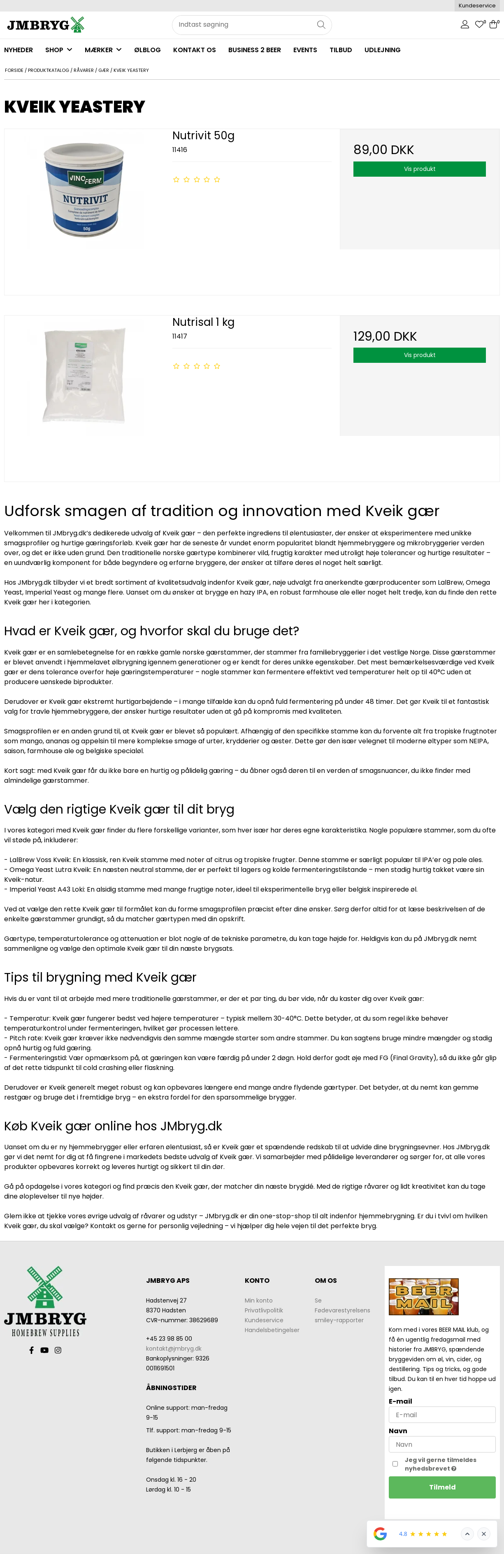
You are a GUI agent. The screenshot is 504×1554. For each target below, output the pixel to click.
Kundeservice (477, 5)
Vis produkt (420, 169)
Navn (398, 1431)
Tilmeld (442, 1487)
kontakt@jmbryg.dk (174, 1348)
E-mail (400, 1401)
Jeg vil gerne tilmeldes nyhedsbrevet (450, 1464)
